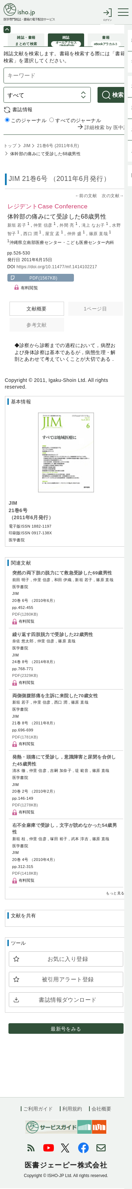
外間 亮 (67, 226)
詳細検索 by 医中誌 (106, 128)
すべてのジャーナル (75, 121)
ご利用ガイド (38, 1110)
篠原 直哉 (99, 234)
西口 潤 (31, 234)
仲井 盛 (75, 234)
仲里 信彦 (43, 226)
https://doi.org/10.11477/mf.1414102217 (57, 267)
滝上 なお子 (94, 226)
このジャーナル (25, 121)
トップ (10, 146)
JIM (26, 146)
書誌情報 (22, 110)
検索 (118, 96)
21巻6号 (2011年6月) (57, 146)
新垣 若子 (17, 226)
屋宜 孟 (53, 234)
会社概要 (101, 1110)
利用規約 (72, 1110)
